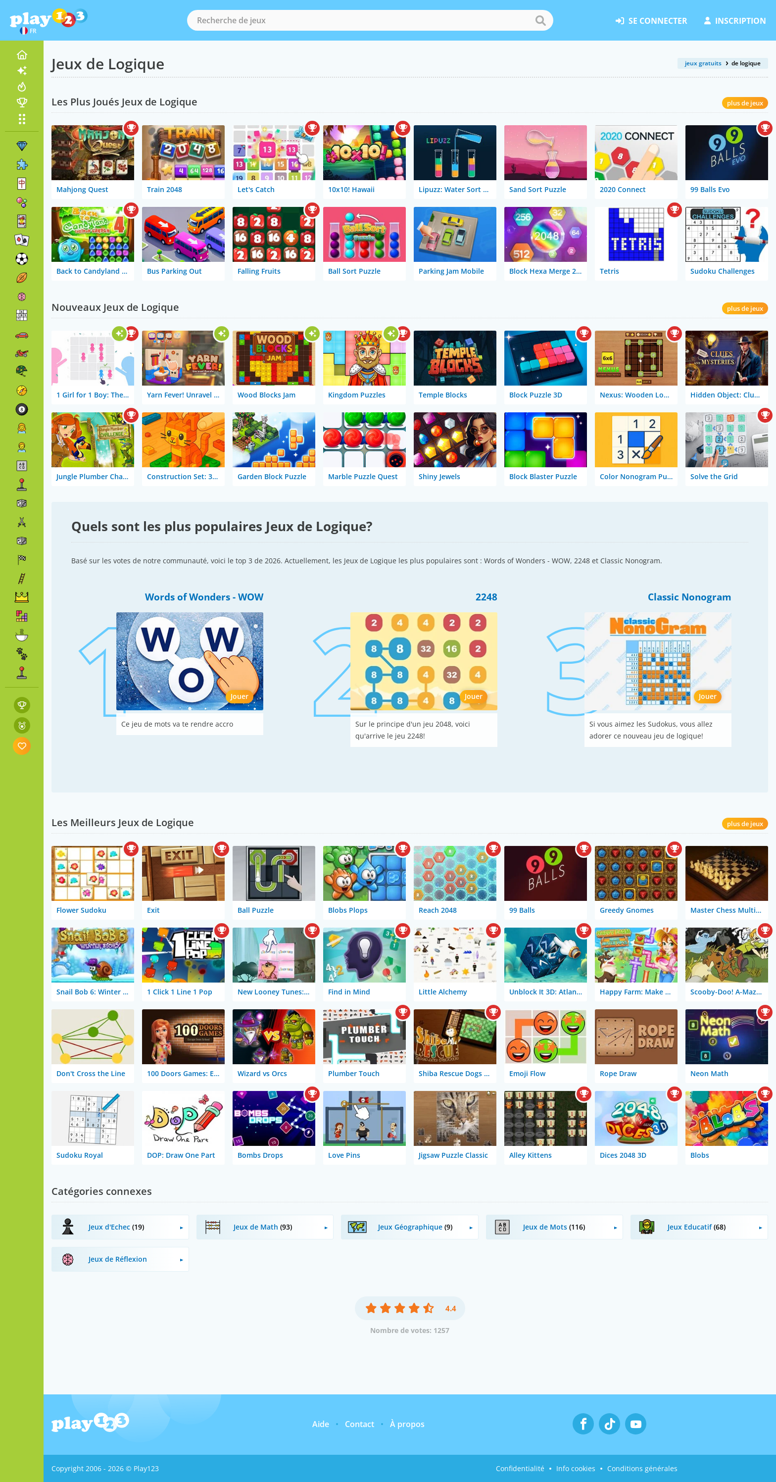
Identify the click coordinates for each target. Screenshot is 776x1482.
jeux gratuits (703, 63)
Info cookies (575, 1468)
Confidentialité (520, 1468)
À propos (407, 1424)
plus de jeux (745, 103)
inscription (735, 20)
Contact (359, 1424)
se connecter (651, 20)
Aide (320, 1424)
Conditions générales (642, 1468)
